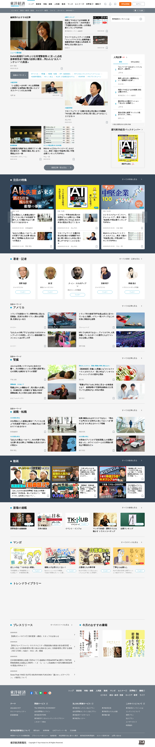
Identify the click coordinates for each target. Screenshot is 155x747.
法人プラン (130, 718)
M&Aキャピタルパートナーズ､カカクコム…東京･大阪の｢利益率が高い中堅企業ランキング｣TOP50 (59, 151)
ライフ (52, 10)
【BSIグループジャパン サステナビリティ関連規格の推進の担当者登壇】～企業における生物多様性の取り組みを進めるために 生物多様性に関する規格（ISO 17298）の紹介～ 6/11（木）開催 (41, 648)
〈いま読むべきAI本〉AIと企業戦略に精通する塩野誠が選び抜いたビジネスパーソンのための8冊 (24, 88)
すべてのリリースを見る (60, 625)
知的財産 (53, 735)
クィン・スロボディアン (77, 284)
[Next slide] (144, 217)
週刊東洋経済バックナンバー (125, 130)
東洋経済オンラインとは (120, 19)
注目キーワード (18, 75)
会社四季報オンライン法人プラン (84, 711)
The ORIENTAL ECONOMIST (44, 708)
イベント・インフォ (73, 529)
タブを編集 (140, 10)
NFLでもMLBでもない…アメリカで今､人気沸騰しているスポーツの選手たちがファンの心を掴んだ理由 (96, 335)
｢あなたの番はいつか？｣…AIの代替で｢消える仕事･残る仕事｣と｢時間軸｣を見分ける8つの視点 (24, 237)
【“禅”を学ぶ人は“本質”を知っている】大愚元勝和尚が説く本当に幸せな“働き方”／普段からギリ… (88, 472)
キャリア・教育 (42, 10)
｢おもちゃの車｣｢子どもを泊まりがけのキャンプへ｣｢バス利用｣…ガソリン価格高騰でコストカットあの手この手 (27, 335)
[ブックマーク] (62, 68)
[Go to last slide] (10, 217)
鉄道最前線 (14, 715)
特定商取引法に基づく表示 (68, 735)
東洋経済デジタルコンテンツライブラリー (49, 718)
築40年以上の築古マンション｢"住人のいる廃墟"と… (128, 102)
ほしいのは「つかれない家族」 (23, 567)
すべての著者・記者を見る (129, 259)
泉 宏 (50, 283)
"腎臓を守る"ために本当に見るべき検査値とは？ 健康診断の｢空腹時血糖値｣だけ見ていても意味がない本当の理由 (96, 387)
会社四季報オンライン (42, 711)
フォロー (23, 292)
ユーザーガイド (131, 722)
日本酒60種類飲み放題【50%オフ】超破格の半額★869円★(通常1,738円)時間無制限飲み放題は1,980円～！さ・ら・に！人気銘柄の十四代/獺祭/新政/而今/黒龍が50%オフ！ (41, 662)
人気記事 (118, 57)
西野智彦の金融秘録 (18, 529)
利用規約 (129, 725)
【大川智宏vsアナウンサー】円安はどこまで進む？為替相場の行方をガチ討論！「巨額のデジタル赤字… (134, 489)
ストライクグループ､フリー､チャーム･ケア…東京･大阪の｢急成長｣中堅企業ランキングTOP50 (114, 218)
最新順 (38, 4)
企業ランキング (127, 529)
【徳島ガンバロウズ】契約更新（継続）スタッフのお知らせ (34, 636)
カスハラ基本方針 (103, 735)
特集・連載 (47, 4)
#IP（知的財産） (65, 74)
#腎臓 (43, 74)
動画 (63, 4)
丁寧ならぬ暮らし (120, 567)
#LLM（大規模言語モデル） (66, 77)
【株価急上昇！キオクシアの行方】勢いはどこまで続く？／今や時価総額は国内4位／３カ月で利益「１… (135, 472)
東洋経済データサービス (81, 715)
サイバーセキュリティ (18, 711)
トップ (31, 4)
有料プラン (130, 715)
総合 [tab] (120, 62)
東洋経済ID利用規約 (87, 735)
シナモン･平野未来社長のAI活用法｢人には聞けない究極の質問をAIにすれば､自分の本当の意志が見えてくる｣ (69, 218)
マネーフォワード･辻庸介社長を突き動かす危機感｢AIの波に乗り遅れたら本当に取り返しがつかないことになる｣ (86, 113)
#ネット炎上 (48, 77)
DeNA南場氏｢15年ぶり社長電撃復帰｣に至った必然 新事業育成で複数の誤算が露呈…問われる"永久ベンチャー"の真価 (36, 59)
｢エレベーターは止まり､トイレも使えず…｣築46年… (130, 68)
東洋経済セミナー (79, 718)
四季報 (88, 4)
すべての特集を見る (129, 179)
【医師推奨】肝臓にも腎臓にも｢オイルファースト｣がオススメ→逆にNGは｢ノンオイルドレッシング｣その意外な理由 (96, 371)
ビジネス (14, 10)
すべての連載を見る (129, 508)
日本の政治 (42, 529)
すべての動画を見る (129, 460)
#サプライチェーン (94, 77)
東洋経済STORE (40, 715)
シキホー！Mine (40, 722)
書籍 (97, 4)
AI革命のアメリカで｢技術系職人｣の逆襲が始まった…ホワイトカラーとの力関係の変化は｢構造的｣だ (96, 442)
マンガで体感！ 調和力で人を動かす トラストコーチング (105, 530)
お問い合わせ (116, 735)
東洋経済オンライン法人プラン (84, 708)
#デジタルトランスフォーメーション (87, 74)
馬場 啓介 (132, 283)
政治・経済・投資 (27, 10)
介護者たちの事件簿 (87, 567)
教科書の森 (106, 715)
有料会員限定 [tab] (135, 62)
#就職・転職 (52, 74)
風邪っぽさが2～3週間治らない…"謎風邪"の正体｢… (128, 79)
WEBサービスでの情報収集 (20, 735)
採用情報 (46, 730)
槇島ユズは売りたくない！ (55, 567)
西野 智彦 (23, 283)
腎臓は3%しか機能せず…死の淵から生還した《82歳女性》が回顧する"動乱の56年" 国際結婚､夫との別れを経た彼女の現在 (27, 390)
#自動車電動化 (36, 77)
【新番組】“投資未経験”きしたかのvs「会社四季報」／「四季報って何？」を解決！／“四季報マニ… (88, 489)
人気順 (57, 4)
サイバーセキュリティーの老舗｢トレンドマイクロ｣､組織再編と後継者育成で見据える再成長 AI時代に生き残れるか (78, 41)
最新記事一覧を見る (59, 167)
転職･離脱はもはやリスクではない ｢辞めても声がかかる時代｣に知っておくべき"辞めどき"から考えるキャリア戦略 (96, 421)
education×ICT (15, 708)
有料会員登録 (125, 4)
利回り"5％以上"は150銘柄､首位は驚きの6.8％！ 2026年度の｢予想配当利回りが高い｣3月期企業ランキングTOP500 (78, 24)
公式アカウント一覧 (60, 730)
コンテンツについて (133, 711)
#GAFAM (81, 77)
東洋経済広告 (106, 708)
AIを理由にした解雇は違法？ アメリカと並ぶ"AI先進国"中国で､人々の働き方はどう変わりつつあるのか (24, 218)
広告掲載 (73, 730)
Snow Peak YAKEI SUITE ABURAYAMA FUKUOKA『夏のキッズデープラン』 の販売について (40, 676)
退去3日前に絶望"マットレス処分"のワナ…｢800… (129, 113)
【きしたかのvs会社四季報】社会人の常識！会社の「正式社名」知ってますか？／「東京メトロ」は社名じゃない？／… (29, 493)
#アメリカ (34, 74)
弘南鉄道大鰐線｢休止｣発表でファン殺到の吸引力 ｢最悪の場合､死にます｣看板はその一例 (25, 151)
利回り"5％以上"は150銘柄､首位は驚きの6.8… (129, 91)
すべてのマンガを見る (129, 542)
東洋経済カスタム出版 (110, 711)
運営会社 (36, 730)
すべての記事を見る (129, 306)
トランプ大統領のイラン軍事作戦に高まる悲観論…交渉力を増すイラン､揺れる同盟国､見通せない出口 (27, 316)
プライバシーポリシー (40, 735)
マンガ (70, 4)
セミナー (78, 4)
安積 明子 (105, 283)
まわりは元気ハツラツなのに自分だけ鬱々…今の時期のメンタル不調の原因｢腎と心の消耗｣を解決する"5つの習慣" (27, 368)
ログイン (138, 4)
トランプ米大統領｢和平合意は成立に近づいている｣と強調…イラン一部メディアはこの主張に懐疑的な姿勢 (96, 316)
